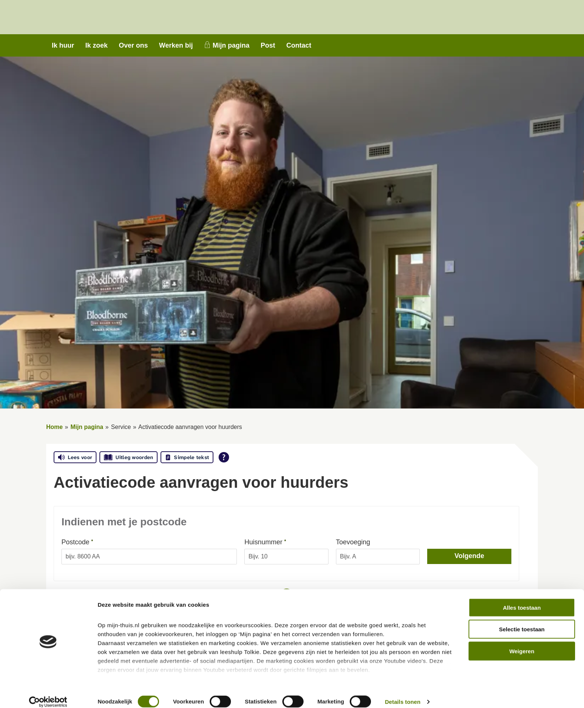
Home (54, 427)
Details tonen (402, 693)
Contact (298, 45)
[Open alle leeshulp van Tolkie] (224, 457)
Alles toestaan (522, 599)
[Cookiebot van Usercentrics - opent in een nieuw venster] (48, 693)
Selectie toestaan (522, 621)
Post (268, 45)
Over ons (133, 45)
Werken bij (176, 45)
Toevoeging (353, 542)
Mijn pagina (231, 45)
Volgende (469, 556)
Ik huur (63, 45)
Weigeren (521, 643)
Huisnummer (279, 542)
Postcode (91, 542)
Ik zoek (96, 45)
